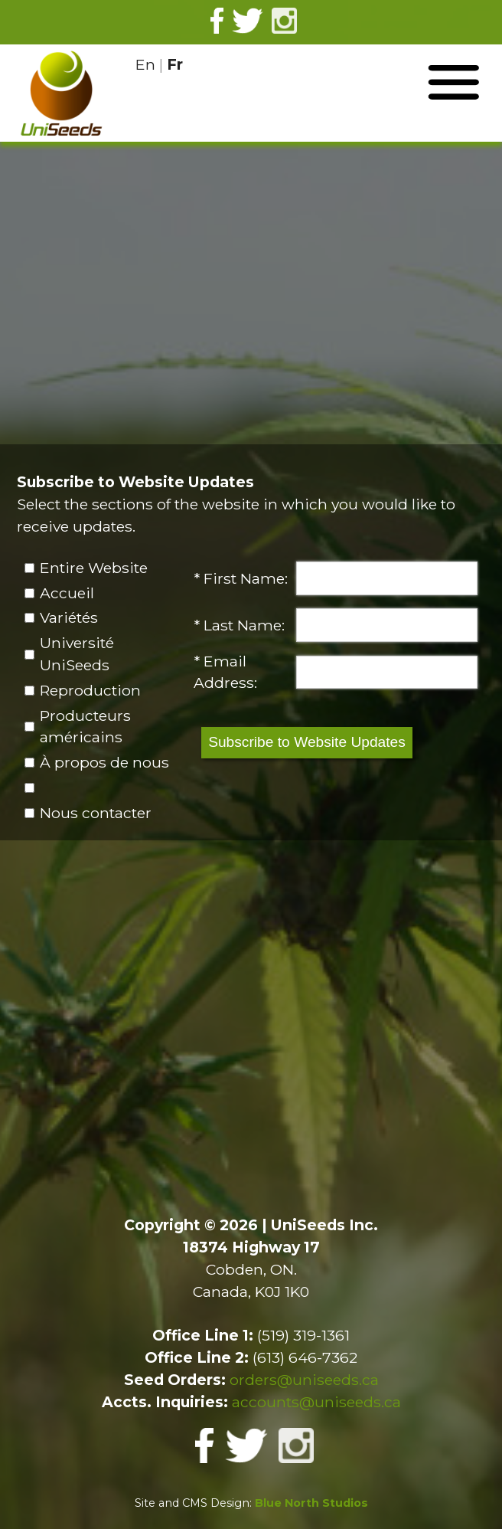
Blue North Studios (311, 1503)
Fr (175, 64)
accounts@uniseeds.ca (316, 1402)
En (145, 64)
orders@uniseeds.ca (304, 1379)
